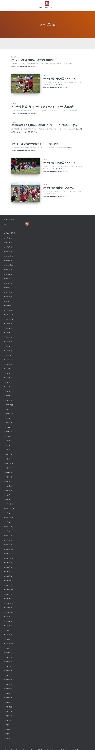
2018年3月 (7, 635)
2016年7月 (7, 725)
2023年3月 (7, 383)
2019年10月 (7, 549)
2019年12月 (7, 540)
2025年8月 (7, 265)
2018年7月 (7, 617)
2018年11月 (7, 599)
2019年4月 (7, 576)
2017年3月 (7, 689)
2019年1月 (7, 590)
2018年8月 (7, 612)
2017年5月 (7, 680)
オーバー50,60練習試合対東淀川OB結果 (32, 60)
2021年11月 (7, 450)
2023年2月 (7, 387)
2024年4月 (7, 328)
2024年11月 (7, 306)
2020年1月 (7, 536)
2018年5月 (7, 626)
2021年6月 (7, 473)
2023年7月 (7, 364)
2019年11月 (7, 545)
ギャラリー (25, 740)
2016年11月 (7, 707)
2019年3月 (7, 581)
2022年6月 (7, 419)
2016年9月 (7, 716)
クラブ (46, 8)
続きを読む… (69, 63)
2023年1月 (7, 392)
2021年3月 (7, 486)
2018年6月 (7, 621)
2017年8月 (7, 667)
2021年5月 (7, 477)
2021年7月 (7, 468)
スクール (53, 8)
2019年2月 (7, 585)
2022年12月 (7, 396)
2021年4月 (7, 482)
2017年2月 (7, 694)
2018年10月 (7, 603)
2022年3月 (7, 432)
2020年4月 (7, 522)
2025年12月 (7, 247)
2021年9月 (7, 459)
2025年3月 (7, 288)
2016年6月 (7, 730)
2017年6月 (7, 676)
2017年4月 (7, 685)
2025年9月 (7, 261)
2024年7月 (7, 315)
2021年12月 (7, 446)
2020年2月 (7, 531)
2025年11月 (7, 252)
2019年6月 (7, 567)
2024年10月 (7, 310)
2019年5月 (7, 572)
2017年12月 (7, 649)
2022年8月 (7, 414)
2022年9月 (7, 410)
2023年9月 (7, 360)
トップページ (49, 740)
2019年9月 (7, 554)
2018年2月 (7, 640)
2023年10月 (7, 355)
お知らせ (13, 100)
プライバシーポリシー (62, 740)
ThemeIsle (88, 746)
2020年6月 (7, 518)
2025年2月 (7, 292)
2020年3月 (7, 527)
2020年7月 (7, 513)
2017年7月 (7, 671)
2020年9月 (7, 504)
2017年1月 (7, 698)
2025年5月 (7, 279)
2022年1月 (7, 441)
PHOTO (45, 75)
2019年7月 (7, 563)
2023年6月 (7, 369)
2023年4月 (7, 378)
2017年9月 (7, 662)
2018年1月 (7, 644)
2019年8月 (7, 558)
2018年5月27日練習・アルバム (59, 78)
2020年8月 (7, 509)
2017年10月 (7, 658)
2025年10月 (7, 256)
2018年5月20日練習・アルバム (59, 159)
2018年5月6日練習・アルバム (59, 182)
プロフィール (74, 740)
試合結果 (13, 57)
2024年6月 (7, 319)
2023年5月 (7, 374)
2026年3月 (7, 234)
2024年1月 (7, 342)
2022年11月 (7, 401)
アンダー (13, 138)
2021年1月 (7, 491)
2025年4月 (7, 283)
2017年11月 (7, 653)
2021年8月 (7, 464)
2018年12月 (7, 594)
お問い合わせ (15, 740)
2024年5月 (7, 324)
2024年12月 (7, 301)
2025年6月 (7, 274)
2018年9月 (7, 608)
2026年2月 (7, 238)
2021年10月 (7, 455)
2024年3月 (7, 333)
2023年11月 (7, 351)
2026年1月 (7, 243)
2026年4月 (7, 229)
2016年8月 (7, 721)
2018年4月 (7, 630)
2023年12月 (7, 346)
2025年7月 (7, 270)
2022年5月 (7, 423)
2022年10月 (7, 405)
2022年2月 (7, 437)
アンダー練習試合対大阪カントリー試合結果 (34, 141)
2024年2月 (7, 337)
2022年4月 (7, 428)
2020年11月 (7, 495)
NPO (40, 8)
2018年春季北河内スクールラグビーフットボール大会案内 (42, 103)
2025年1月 (7, 297)
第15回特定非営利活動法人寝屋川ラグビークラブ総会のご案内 (44, 122)
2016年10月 (7, 712)
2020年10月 (7, 500)
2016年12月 (7, 703)
